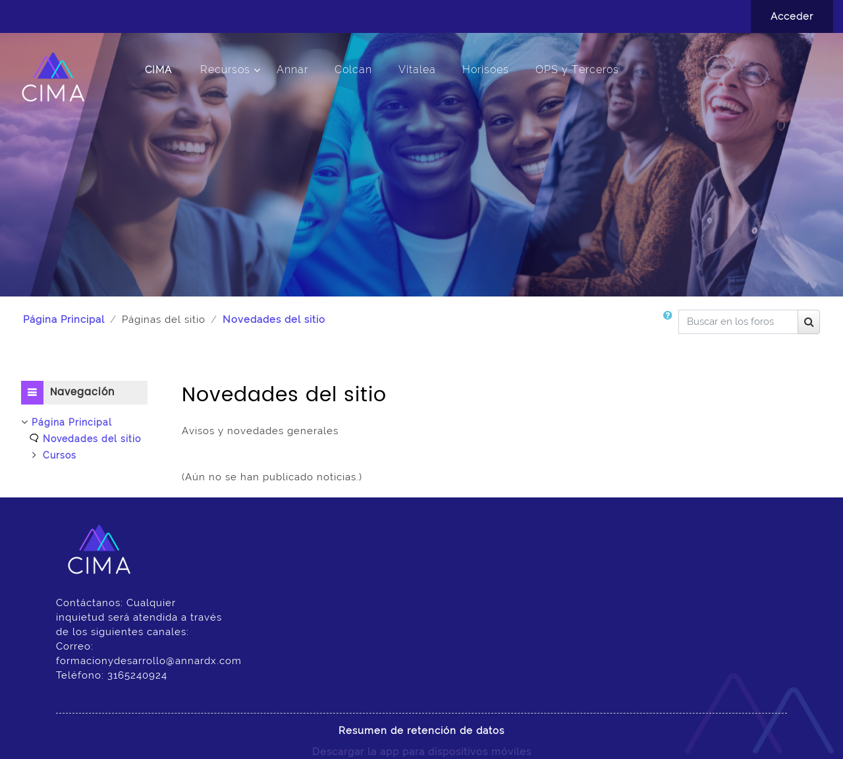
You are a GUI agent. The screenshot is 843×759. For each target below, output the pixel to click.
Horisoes (485, 69)
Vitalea (417, 69)
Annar (292, 69)
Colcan (353, 69)
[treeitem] (84, 439)
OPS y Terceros (577, 69)
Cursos (59, 455)
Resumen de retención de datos (421, 731)
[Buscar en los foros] (738, 322)
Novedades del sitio (274, 319)
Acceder (792, 16)
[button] (670, 327)
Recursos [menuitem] (225, 69)
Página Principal (64, 319)
